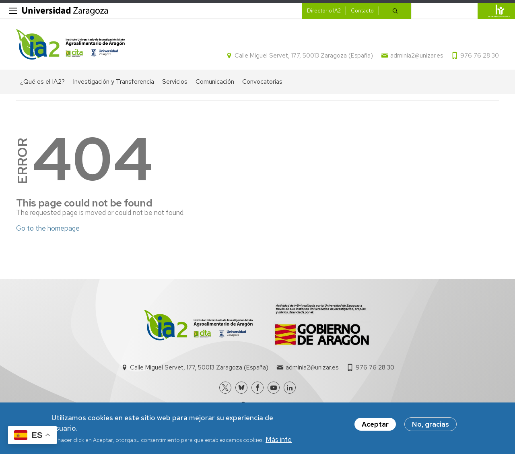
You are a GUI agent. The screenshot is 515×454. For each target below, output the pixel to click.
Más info (279, 439)
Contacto (362, 10)
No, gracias (430, 424)
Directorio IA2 (324, 10)
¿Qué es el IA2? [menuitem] (42, 81)
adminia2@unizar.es (416, 56)
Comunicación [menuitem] (215, 81)
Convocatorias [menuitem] (262, 81)
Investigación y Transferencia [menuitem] (113, 81)
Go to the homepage (48, 228)
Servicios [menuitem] (174, 81)
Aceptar (375, 424)
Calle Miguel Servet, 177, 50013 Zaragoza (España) (304, 56)
